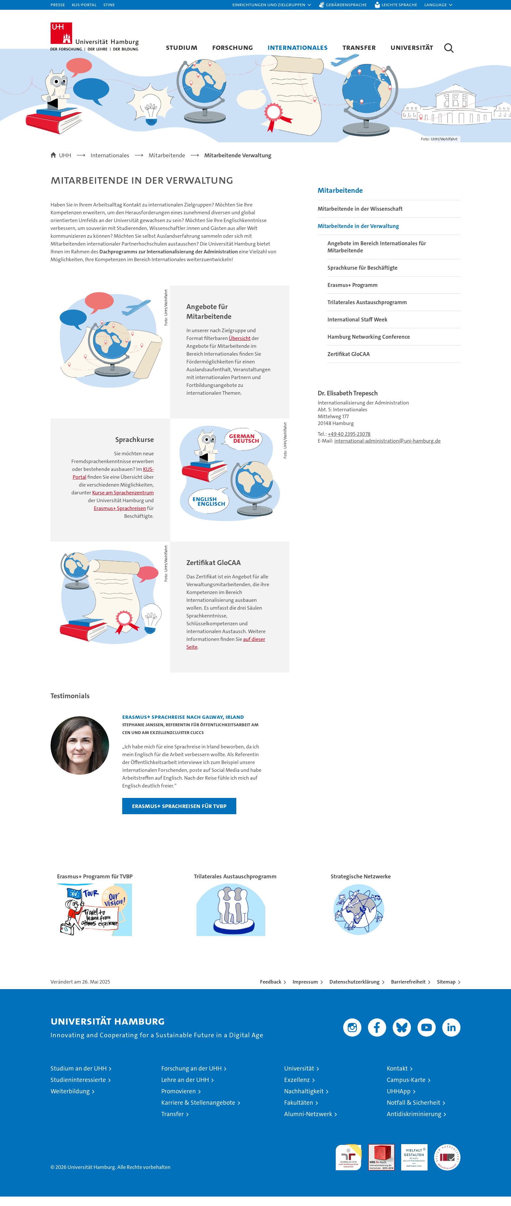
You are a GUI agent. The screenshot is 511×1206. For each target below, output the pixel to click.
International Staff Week (357, 328)
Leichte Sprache (399, 4)
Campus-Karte (406, 1089)
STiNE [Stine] (109, 4)
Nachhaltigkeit (304, 1101)
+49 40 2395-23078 (349, 443)
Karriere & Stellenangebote (198, 1112)
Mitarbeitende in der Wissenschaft (360, 217)
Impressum (305, 991)
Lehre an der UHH (185, 1089)
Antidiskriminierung (414, 1123)
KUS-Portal (84, 4)
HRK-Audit (412, 1157)
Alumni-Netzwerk (308, 1123)
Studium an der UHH (79, 1078)
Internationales (298, 47)
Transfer (359, 47)
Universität (411, 47)
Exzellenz (297, 1089)
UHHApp (399, 1101)
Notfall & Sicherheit (413, 1112)
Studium (181, 47)
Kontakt (397, 1078)
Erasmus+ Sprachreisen (120, 517)
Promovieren (178, 1101)
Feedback (270, 991)
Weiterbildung (70, 1101)
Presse (58, 4)
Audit (374, 1157)
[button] (272, 5)
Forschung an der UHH (191, 1078)
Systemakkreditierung (447, 1157)
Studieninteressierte (78, 1089)
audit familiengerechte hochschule (348, 1164)
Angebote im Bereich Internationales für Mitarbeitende (377, 256)
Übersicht (240, 347)
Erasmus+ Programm (353, 294)
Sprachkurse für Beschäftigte (363, 276)
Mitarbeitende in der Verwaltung (358, 235)
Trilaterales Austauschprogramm (367, 311)
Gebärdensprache (346, 4)
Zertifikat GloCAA (349, 363)
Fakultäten (298, 1112)
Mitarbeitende (340, 199)
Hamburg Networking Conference (369, 345)
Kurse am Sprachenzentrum (123, 502)
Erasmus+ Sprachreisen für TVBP (179, 815)
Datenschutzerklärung (354, 991)
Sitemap (446, 991)
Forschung (232, 47)
